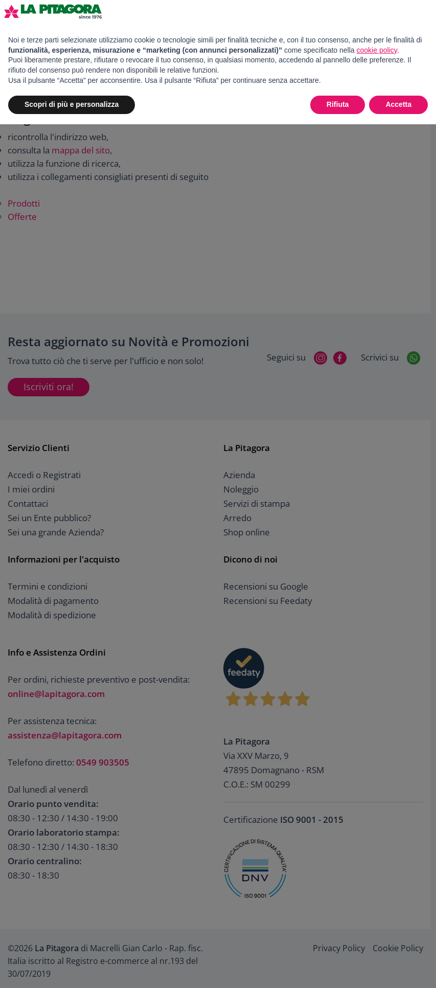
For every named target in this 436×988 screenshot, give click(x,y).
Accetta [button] (398, 104)
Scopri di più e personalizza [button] (72, 104)
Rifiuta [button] (338, 104)
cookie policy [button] (377, 50)
